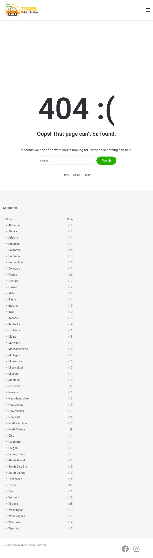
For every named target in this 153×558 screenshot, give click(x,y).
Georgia (13, 280)
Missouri (13, 373)
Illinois (12, 299)
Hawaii (12, 287)
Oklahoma (14, 441)
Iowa (11, 311)
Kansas (13, 318)
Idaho (12, 293)
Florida (12, 274)
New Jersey (15, 404)
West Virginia (16, 516)
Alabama (14, 225)
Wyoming (14, 528)
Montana (14, 380)
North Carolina (17, 423)
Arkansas (14, 243)
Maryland (14, 342)
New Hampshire (18, 398)
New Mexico (16, 410)
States (9, 219)
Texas (12, 485)
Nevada (13, 392)
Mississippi (15, 367)
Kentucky (14, 324)
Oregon (13, 448)
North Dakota (16, 429)
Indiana (13, 305)
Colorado (14, 256)
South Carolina (17, 466)
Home (65, 174)
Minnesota (15, 361)
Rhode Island (16, 460)
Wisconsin (15, 522)
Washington (16, 509)
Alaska (12, 231)
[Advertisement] (76, 54)
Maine (12, 336)
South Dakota (17, 472)
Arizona (13, 237)
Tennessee (15, 479)
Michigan (14, 355)
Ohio (11, 435)
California (14, 250)
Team (88, 174)
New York (14, 417)
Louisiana (14, 330)
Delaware (14, 268)
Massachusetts (18, 349)
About (76, 174)
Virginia (13, 503)
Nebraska (14, 386)
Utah (11, 491)
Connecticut (16, 262)
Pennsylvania (16, 454)
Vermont (13, 497)
